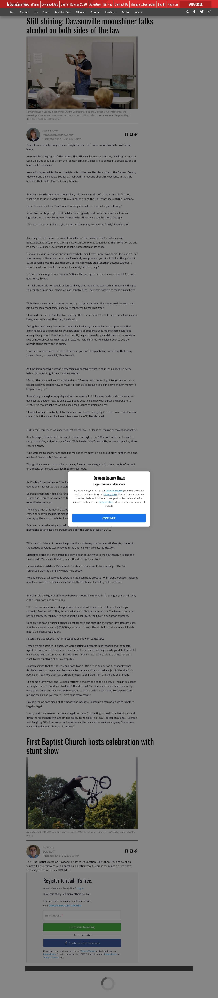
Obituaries (80, 12)
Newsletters (110, 12)
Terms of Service (114, 490)
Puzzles (125, 12)
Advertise (95, 4)
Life (36, 12)
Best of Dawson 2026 (74, 4)
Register (173, 4)
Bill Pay (107, 4)
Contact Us (121, 4)
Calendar (95, 12)
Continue (108, 518)
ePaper (35, 4)
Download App (50, 4)
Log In (161, 4)
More (139, 12)
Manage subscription (143, 4)
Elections (24, 12)
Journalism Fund (62, 12)
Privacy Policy (110, 494)
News (12, 12)
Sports (46, 12)
